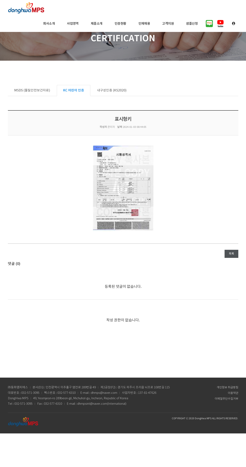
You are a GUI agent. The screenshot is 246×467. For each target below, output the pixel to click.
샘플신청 (192, 23)
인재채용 (144, 23)
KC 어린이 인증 (73, 90)
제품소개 (96, 23)
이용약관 (233, 393)
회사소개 (49, 23)
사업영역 (73, 23)
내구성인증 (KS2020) (112, 90)
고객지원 (168, 23)
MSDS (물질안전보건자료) (32, 90)
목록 (231, 253)
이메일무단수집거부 (226, 398)
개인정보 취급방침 (227, 387)
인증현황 (120, 23)
